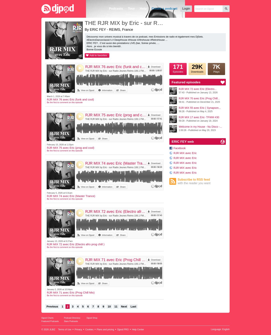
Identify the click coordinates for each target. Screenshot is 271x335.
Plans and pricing (105, 329)
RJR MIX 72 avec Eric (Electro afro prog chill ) (115, 211)
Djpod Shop (92, 318)
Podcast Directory (72, 318)
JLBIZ (52, 329)
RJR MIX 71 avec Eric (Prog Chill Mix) (115, 260)
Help (143, 8)
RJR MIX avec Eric (185, 153)
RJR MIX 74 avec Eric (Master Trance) (115, 163)
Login (186, 8)
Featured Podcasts (50, 321)
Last (133, 306)
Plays (216, 68)
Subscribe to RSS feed (202, 181)
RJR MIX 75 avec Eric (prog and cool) (115, 115)
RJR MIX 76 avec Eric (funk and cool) (115, 67)
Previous (52, 306)
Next (124, 306)
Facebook (180, 148)
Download (155, 67)
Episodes (178, 68)
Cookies (89, 329)
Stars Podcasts (71, 321)
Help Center (138, 329)
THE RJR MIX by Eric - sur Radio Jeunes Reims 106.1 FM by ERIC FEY (115, 71)
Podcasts (116, 8)
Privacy (78, 329)
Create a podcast (164, 8)
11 (115, 306)
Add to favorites (98, 55)
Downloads (197, 68)
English (226, 329)
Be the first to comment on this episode (65, 102)
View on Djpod (87, 90)
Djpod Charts (47, 318)
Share (123, 90)
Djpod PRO (123, 329)
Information (107, 90)
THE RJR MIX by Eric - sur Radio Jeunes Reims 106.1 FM (125, 23)
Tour (131, 8)
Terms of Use (65, 329)
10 (109, 306)
